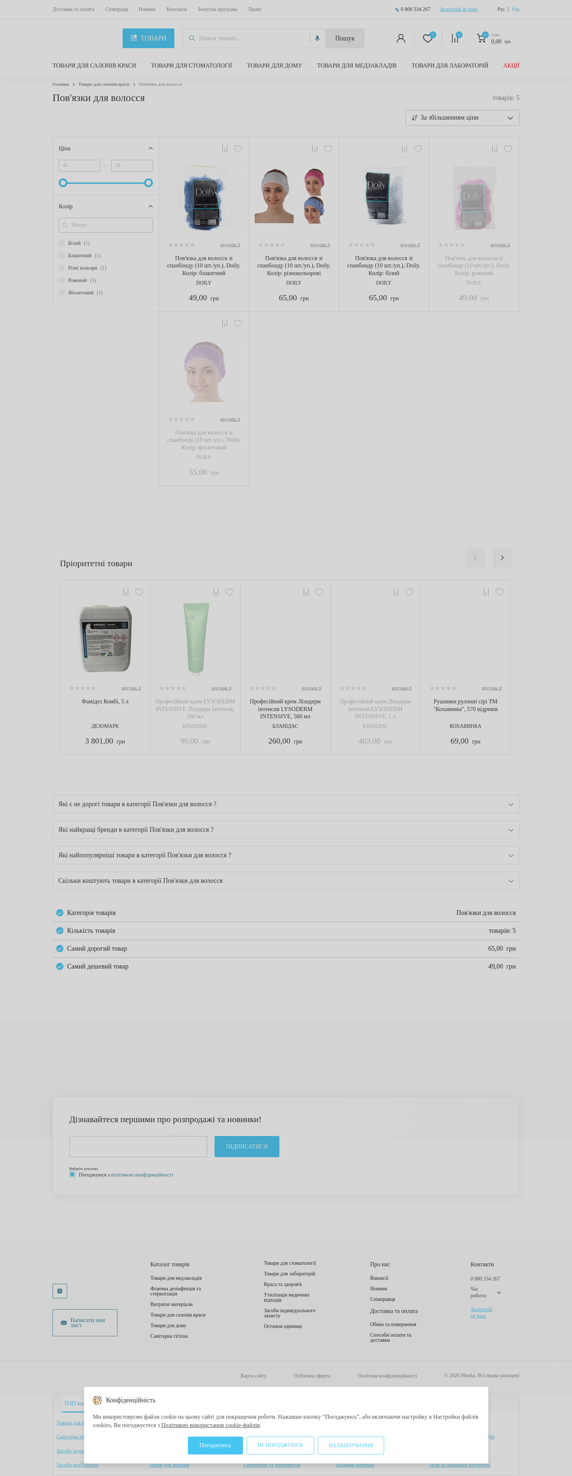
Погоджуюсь (215, 1445)
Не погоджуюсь (280, 1445)
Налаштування (351, 1445)
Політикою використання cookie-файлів (210, 1425)
